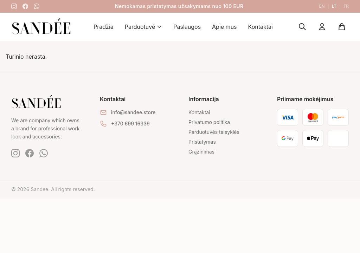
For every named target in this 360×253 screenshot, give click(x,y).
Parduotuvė (143, 26)
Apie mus (224, 26)
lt (334, 6)
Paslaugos (187, 26)
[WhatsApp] (36, 6)
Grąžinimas (201, 152)
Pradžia (104, 26)
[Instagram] (14, 6)
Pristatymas (202, 142)
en (321, 6)
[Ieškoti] (302, 27)
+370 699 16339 (130, 123)
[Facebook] (25, 6)
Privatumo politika (209, 122)
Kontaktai (260, 26)
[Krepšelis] (342, 27)
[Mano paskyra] (322, 27)
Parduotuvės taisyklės (213, 132)
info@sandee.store (133, 112)
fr (346, 6)
